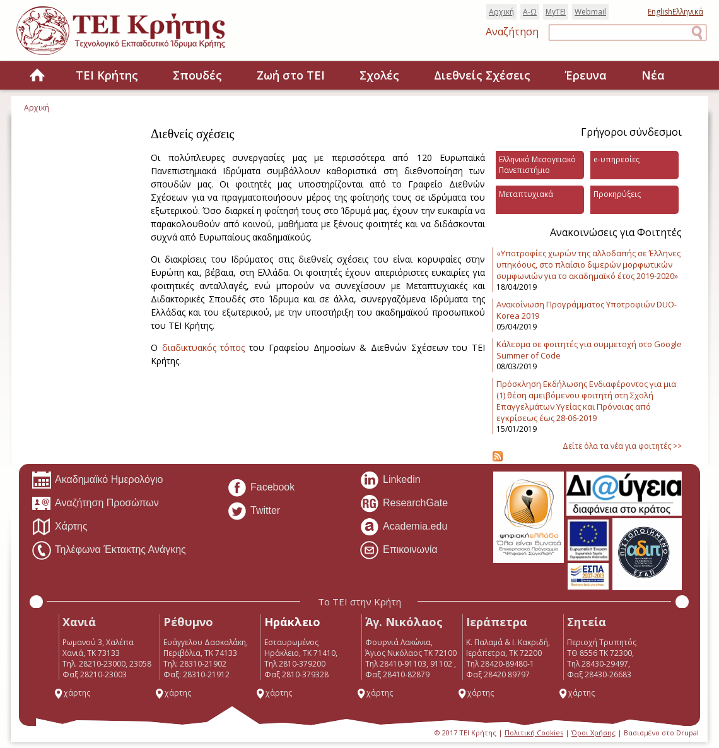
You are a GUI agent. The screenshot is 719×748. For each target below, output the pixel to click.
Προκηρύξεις (617, 194)
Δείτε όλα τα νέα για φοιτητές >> (622, 446)
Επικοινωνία (399, 550)
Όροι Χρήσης (593, 732)
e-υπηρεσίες (616, 159)
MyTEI (556, 11)
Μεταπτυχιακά (526, 194)
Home (37, 76)
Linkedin (390, 480)
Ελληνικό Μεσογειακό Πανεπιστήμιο (537, 164)
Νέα (653, 75)
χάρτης (72, 692)
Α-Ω (530, 11)
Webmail (590, 11)
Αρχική (501, 11)
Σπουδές (197, 75)
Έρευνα (586, 75)
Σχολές (379, 75)
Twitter (253, 511)
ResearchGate (404, 504)
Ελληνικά (687, 11)
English (660, 11)
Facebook (261, 488)
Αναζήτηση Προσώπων (95, 504)
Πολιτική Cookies (534, 732)
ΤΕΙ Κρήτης (107, 75)
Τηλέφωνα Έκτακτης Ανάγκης (109, 550)
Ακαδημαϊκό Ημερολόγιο (97, 480)
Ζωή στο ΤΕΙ (291, 75)
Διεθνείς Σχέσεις (482, 75)
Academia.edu (403, 527)
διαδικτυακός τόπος (203, 347)
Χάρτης (60, 527)
